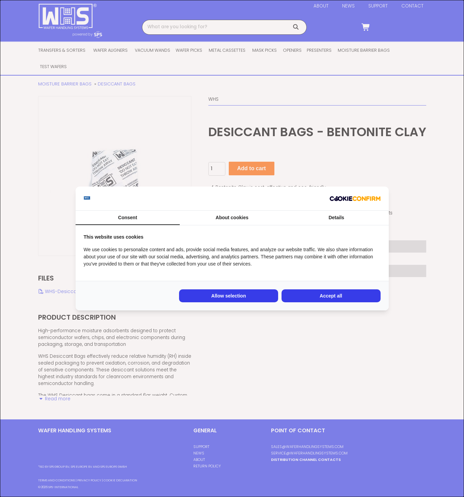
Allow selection (228, 296)
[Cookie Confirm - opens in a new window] (355, 198)
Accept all (331, 296)
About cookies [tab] (231, 217)
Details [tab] (336, 217)
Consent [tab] (127, 217)
